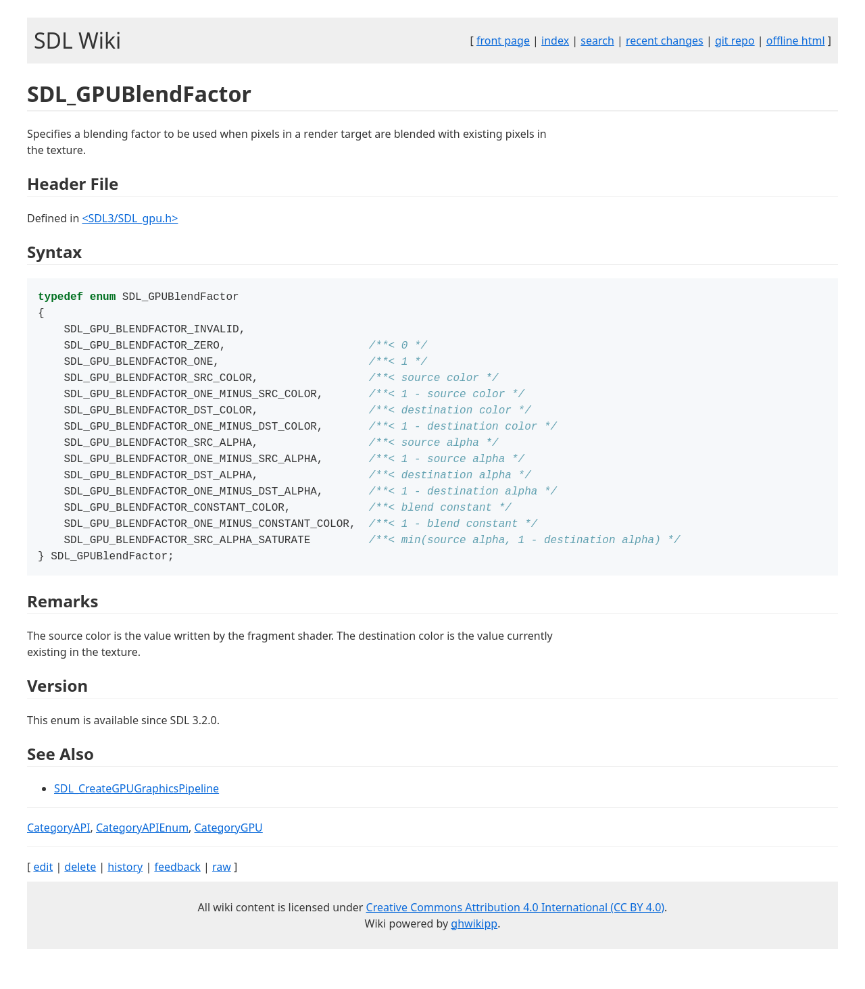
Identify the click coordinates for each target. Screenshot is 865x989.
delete (80, 889)
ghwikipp (474, 946)
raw (221, 889)
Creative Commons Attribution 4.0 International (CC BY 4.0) (515, 930)
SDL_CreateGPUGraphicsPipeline (136, 811)
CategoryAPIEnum (142, 850)
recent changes (664, 40)
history (125, 889)
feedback (177, 889)
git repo (735, 40)
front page (503, 40)
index (555, 40)
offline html (795, 40)
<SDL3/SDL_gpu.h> (130, 218)
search (597, 40)
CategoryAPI (59, 850)
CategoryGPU (229, 850)
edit (43, 889)
